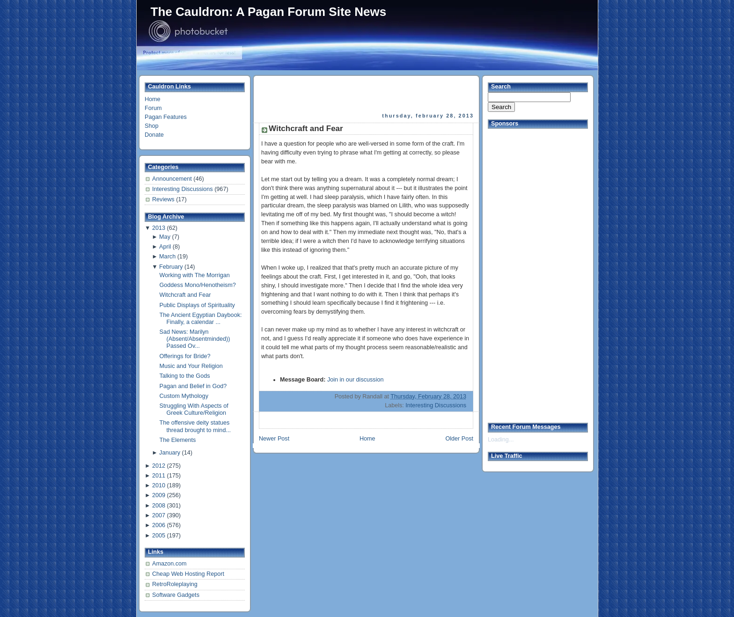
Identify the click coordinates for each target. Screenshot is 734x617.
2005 (158, 535)
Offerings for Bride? (185, 356)
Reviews (164, 199)
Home (153, 99)
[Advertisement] (367, 94)
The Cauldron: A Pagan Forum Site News (269, 12)
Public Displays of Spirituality (197, 305)
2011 (158, 475)
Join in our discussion (355, 379)
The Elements (178, 440)
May (164, 237)
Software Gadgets (175, 595)
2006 (158, 525)
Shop (151, 126)
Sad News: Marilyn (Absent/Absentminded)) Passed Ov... (195, 339)
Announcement (172, 179)
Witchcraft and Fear (185, 295)
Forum (153, 108)
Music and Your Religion (191, 366)
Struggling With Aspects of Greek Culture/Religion (194, 409)
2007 (158, 515)
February (171, 267)
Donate (154, 135)
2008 (158, 505)
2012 (158, 466)
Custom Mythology (184, 396)
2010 (158, 485)
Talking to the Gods (185, 376)
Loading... (501, 439)
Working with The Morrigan (195, 275)
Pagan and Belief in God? (193, 386)
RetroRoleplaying (175, 584)
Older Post (459, 438)
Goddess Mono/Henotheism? (198, 285)
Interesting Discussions (183, 189)
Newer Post (274, 438)
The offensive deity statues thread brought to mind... (195, 426)
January (169, 452)
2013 (158, 228)
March (167, 256)
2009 (158, 495)
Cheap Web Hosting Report (188, 574)
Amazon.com (169, 563)
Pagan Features (166, 117)
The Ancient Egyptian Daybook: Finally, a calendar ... (201, 318)
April (165, 246)
